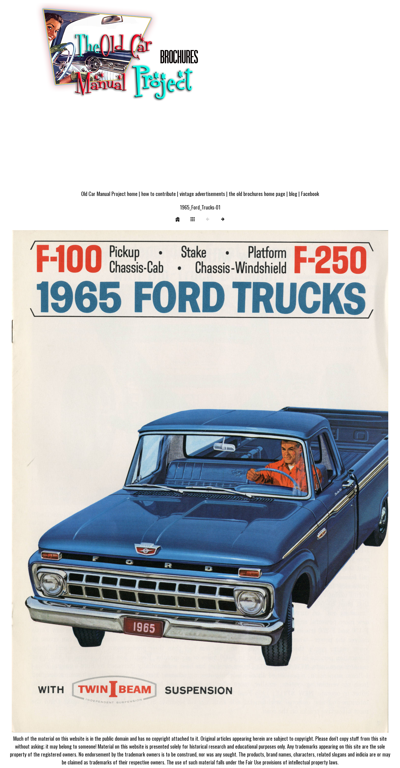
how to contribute (158, 193)
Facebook (310, 193)
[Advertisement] (200, 148)
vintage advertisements (202, 193)
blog (293, 193)
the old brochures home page (257, 193)
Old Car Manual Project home (109, 193)
